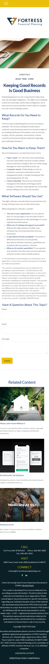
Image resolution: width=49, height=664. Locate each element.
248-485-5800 (40, 550)
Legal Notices (34, 658)
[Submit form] (7, 361)
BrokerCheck (28, 585)
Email (4, 324)
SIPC (24, 637)
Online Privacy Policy (18, 658)
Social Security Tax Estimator (12, 475)
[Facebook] (22, 575)
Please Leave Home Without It (12, 423)
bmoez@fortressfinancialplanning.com (25, 571)
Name (4, 309)
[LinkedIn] (26, 575)
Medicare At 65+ (7, 524)
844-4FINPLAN (18, 550)
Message (5, 339)
